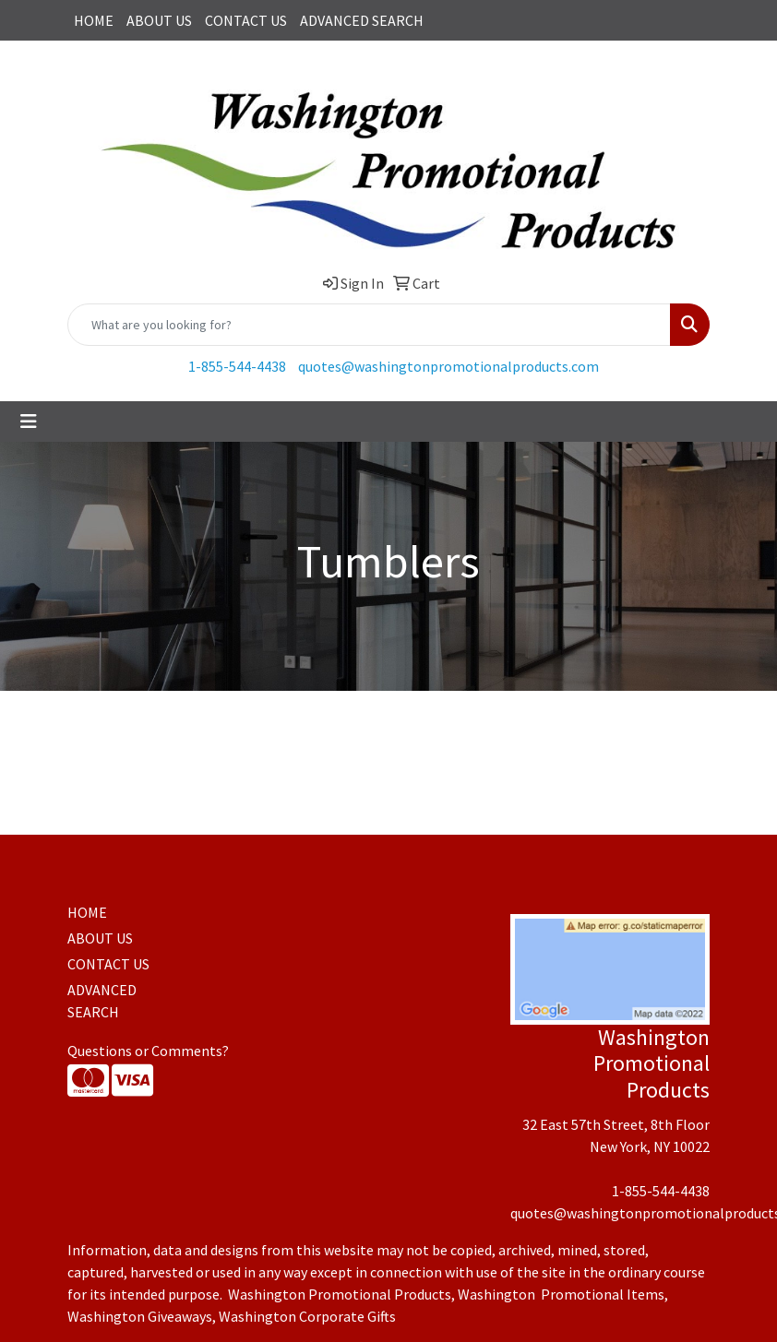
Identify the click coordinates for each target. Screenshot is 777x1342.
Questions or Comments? (148, 1050)
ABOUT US (159, 20)
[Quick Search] (369, 324)
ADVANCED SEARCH (362, 20)
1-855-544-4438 (237, 366)
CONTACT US (246, 20)
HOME (94, 20)
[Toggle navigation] (28, 421)
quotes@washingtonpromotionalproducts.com (448, 366)
